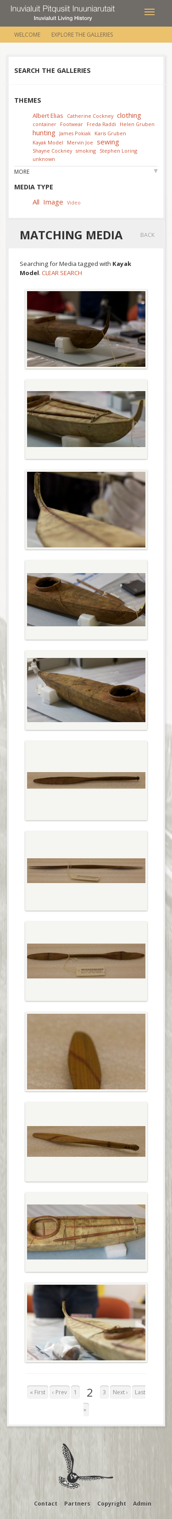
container (44, 124)
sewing (108, 141)
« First (37, 1392)
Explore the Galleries (82, 35)
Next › (120, 1392)
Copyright (111, 1504)
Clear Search (62, 273)
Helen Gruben (137, 124)
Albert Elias (48, 115)
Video (74, 202)
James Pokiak (75, 133)
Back (147, 235)
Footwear (71, 124)
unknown (44, 158)
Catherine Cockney (90, 115)
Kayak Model (48, 142)
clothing (129, 115)
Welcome (27, 35)
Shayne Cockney (52, 150)
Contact (45, 1504)
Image (53, 201)
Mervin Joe (80, 142)
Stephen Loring (118, 150)
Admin (142, 1504)
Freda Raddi (101, 124)
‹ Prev (59, 1392)
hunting (44, 132)
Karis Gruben (110, 133)
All (36, 201)
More (21, 172)
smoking (86, 150)
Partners (77, 1504)
